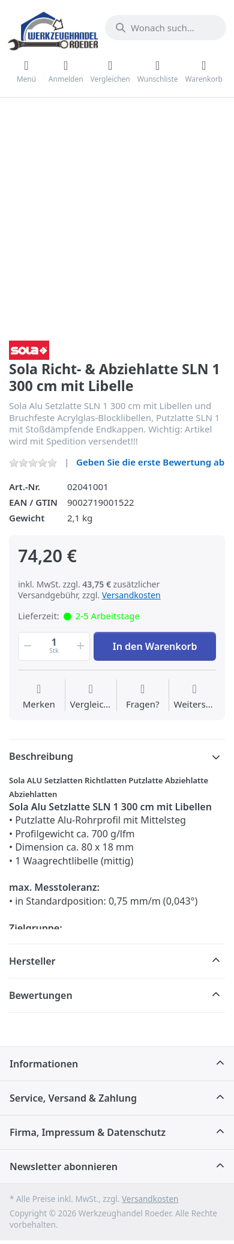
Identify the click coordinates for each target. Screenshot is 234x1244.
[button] (26, 646)
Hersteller (32, 961)
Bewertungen (41, 995)
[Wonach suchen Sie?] (165, 27)
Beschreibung (41, 756)
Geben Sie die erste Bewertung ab (150, 462)
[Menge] (54, 646)
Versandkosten (131, 595)
